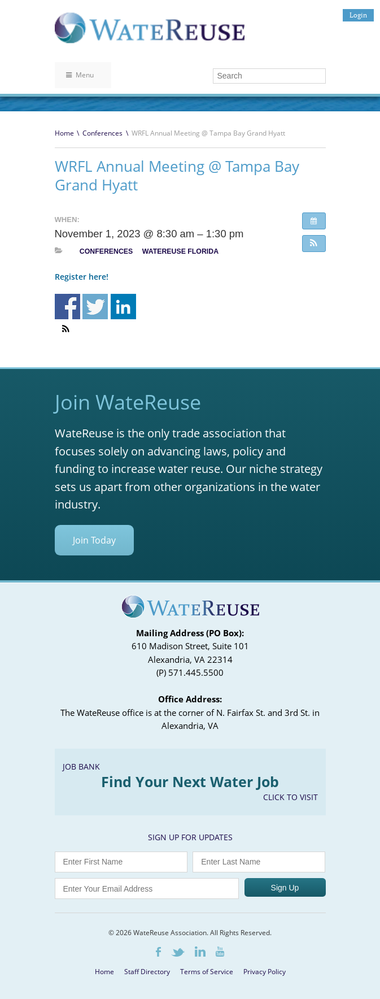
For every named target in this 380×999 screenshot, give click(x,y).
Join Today (94, 540)
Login (358, 15)
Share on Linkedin (123, 306)
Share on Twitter (95, 306)
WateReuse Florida (180, 251)
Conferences (102, 133)
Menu (80, 75)
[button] (314, 243)
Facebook (158, 952)
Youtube (220, 951)
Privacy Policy (264, 971)
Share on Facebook (67, 306)
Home (64, 133)
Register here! (81, 276)
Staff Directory (147, 971)
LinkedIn (200, 951)
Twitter (178, 952)
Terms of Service (206, 971)
